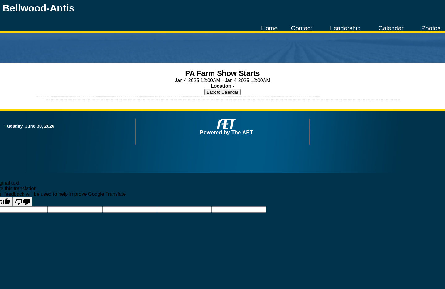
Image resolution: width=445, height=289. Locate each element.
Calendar (391, 28)
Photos (430, 28)
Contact (301, 28)
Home (269, 28)
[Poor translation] (22, 201)
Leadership (345, 28)
